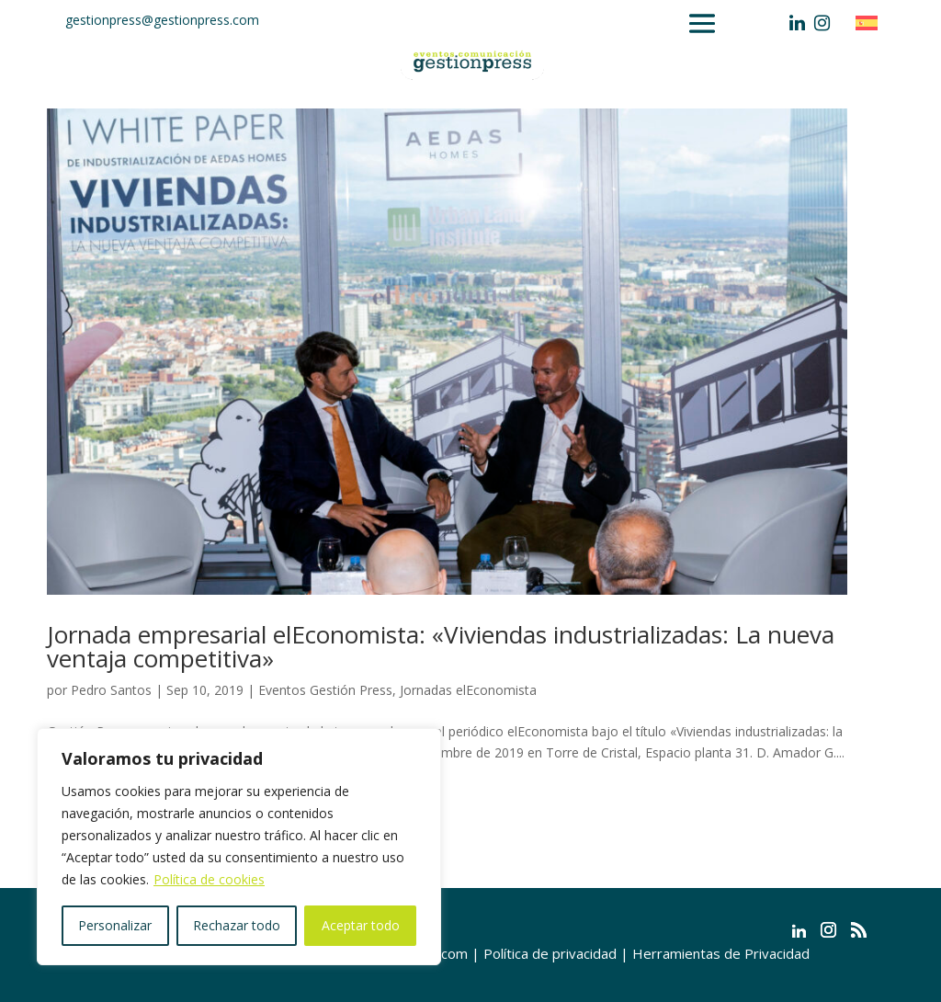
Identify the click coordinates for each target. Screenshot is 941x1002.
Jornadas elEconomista (468, 690)
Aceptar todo (361, 925)
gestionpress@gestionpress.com (162, 19)
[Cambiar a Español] (871, 22)
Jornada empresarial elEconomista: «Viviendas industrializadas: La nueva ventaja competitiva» (440, 646)
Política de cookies (209, 879)
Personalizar (115, 925)
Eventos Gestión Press (325, 690)
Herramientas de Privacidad (721, 953)
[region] (239, 846)
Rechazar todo (236, 925)
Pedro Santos (111, 690)
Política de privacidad (550, 953)
